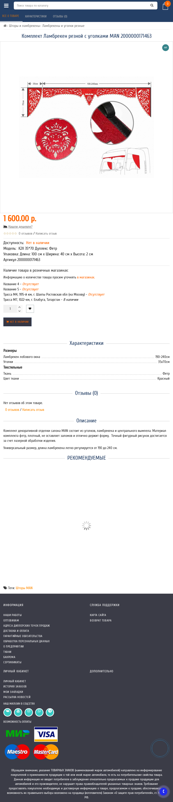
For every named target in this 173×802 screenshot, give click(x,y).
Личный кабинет (14, 681)
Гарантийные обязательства (23, 636)
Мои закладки (13, 692)
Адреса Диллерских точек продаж (26, 625)
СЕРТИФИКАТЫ (12, 662)
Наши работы (12, 615)
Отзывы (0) (60, 16)
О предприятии (13, 646)
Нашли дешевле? (20, 227)
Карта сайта (98, 615)
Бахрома (9, 657)
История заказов (15, 686)
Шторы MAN (24, 588)
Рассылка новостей (16, 697)
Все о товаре (11, 16)
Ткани (7, 652)
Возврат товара (101, 620)
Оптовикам (11, 620)
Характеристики (36, 16)
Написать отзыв (46, 233)
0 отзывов (24, 233)
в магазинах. (85, 277)
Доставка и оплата (16, 631)
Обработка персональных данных (26, 641)
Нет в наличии (17, 321)
